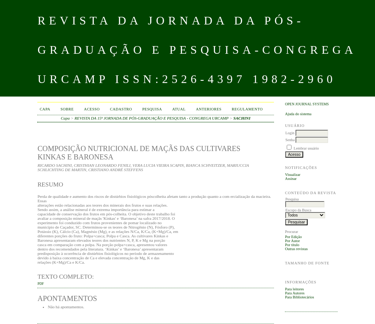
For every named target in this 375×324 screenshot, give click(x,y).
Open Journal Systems (307, 104)
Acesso (92, 109)
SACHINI (241, 118)
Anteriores (209, 109)
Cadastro (121, 109)
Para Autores (294, 293)
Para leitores (294, 289)
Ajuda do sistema (298, 114)
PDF (40, 284)
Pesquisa (152, 109)
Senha (289, 140)
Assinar (291, 179)
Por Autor (292, 241)
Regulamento (247, 109)
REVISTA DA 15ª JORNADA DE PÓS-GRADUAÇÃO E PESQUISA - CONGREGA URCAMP (152, 118)
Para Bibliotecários (299, 297)
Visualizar (292, 175)
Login (289, 133)
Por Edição (293, 237)
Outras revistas (296, 249)
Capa (45, 109)
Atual (179, 109)
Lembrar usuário (306, 148)
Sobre (67, 109)
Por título (292, 245)
